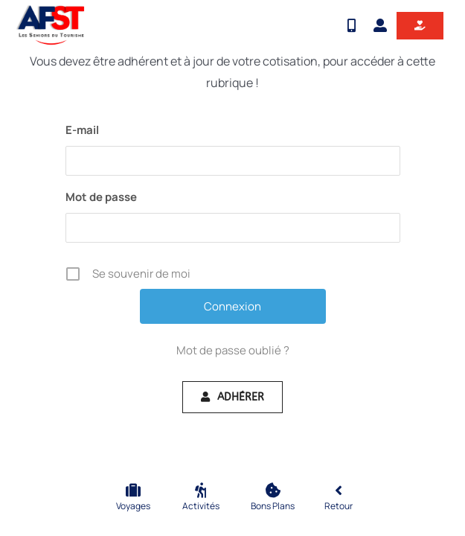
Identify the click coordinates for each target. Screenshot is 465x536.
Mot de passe (101, 197)
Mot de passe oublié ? (232, 350)
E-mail (82, 130)
